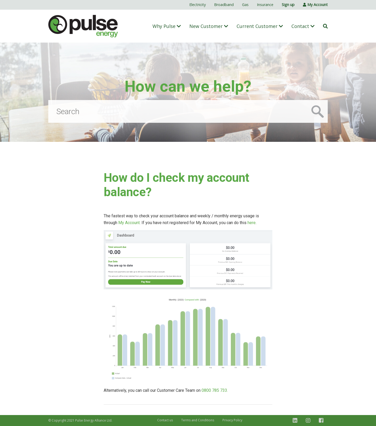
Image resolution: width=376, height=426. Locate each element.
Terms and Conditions (197, 420)
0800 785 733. (215, 390)
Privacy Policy (232, 420)
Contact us (165, 420)
